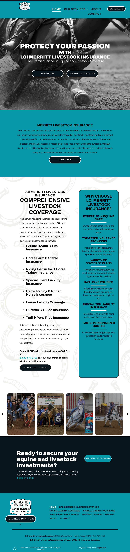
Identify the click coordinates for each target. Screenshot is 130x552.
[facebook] (20, 525)
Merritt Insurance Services (86, 540)
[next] (127, 414)
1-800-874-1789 (28, 358)
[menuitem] (56, 9)
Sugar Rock (101, 548)
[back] (2, 414)
